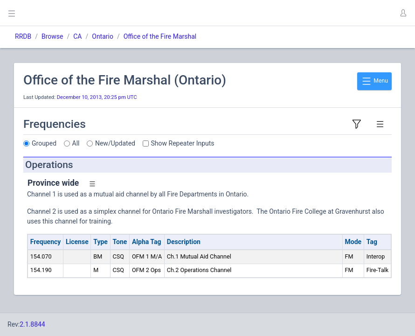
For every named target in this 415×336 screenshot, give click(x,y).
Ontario (102, 36)
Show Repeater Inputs (182, 143)
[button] (403, 13)
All (76, 143)
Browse (52, 36)
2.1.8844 (32, 324)
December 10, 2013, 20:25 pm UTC (97, 97)
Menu (374, 81)
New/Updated (115, 143)
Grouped (44, 143)
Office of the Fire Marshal (160, 36)
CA (77, 36)
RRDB (23, 36)
